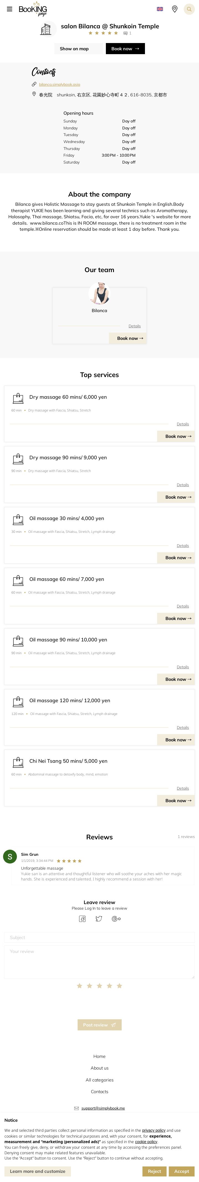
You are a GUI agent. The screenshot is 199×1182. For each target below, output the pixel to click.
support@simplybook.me (103, 1108)
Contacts (99, 1091)
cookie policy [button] (146, 1142)
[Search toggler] (189, 9)
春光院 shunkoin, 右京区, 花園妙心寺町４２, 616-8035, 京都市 (103, 94)
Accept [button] (181, 1171)
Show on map (74, 48)
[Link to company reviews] (103, 33)
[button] (11, 9)
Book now (121, 48)
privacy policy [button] (153, 1130)
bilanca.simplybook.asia (59, 84)
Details (135, 325)
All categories (100, 1080)
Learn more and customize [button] (37, 1171)
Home (99, 1056)
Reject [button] (154, 1171)
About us (100, 1068)
